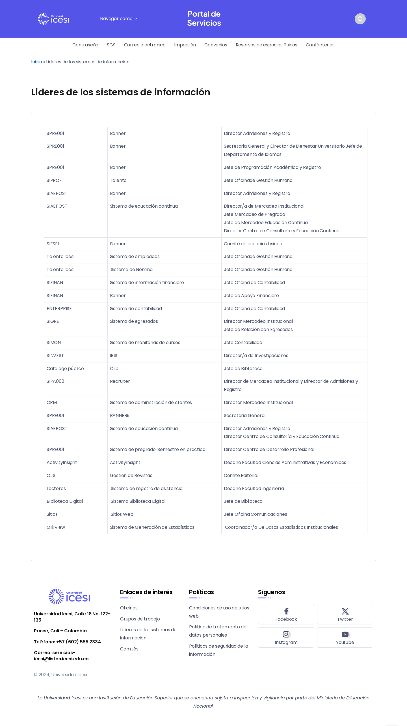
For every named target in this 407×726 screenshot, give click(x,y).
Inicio (36, 62)
